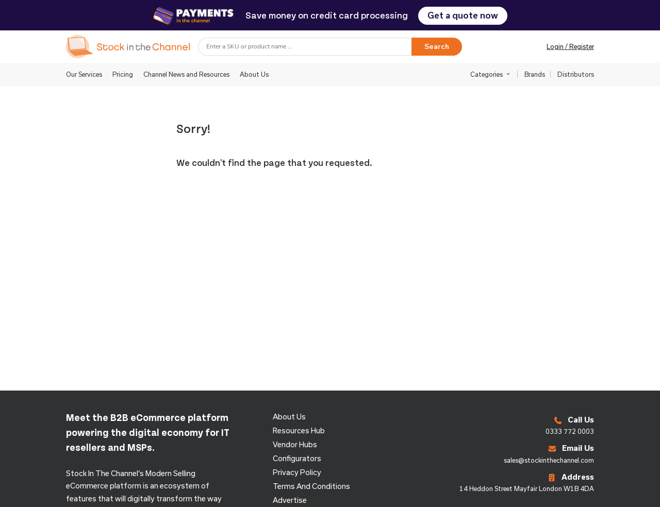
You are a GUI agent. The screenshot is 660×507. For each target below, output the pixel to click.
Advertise (290, 500)
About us (289, 416)
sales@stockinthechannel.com (549, 460)
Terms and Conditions (311, 486)
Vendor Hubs (295, 444)
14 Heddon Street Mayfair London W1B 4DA (526, 488)
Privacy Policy (297, 472)
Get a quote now (462, 15)
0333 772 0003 (570, 431)
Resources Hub (299, 430)
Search (436, 46)
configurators (297, 458)
